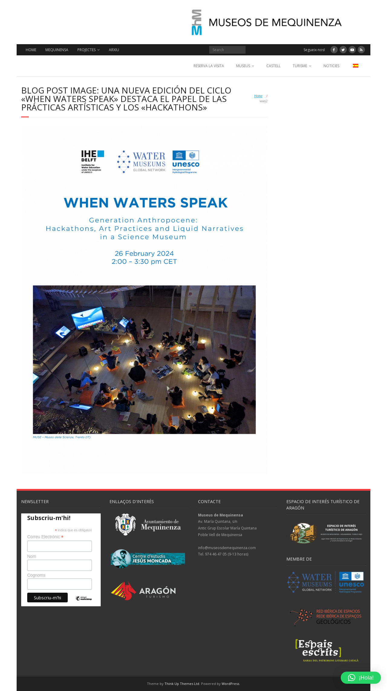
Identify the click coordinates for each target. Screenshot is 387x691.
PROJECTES (86, 49)
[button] (361, 678)
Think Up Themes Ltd (181, 683)
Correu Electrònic (45, 537)
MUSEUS (243, 65)
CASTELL (273, 65)
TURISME (300, 65)
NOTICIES (331, 65)
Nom (31, 556)
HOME (31, 49)
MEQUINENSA (56, 49)
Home (258, 96)
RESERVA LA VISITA (209, 65)
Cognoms (36, 575)
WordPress (230, 683)
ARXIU (114, 49)
